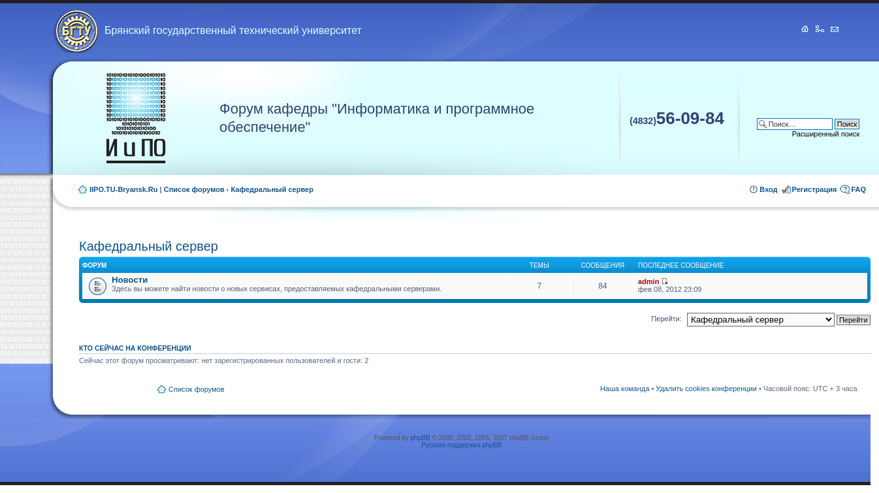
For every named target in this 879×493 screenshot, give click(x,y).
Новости (130, 280)
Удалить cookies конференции (706, 388)
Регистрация (814, 189)
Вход (768, 189)
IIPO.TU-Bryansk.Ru (123, 189)
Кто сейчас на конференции (135, 348)
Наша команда (624, 388)
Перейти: (666, 319)
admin (648, 281)
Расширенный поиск (826, 134)
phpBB (420, 437)
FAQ (858, 189)
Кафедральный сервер (272, 189)
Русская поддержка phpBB (461, 445)
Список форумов (194, 189)
